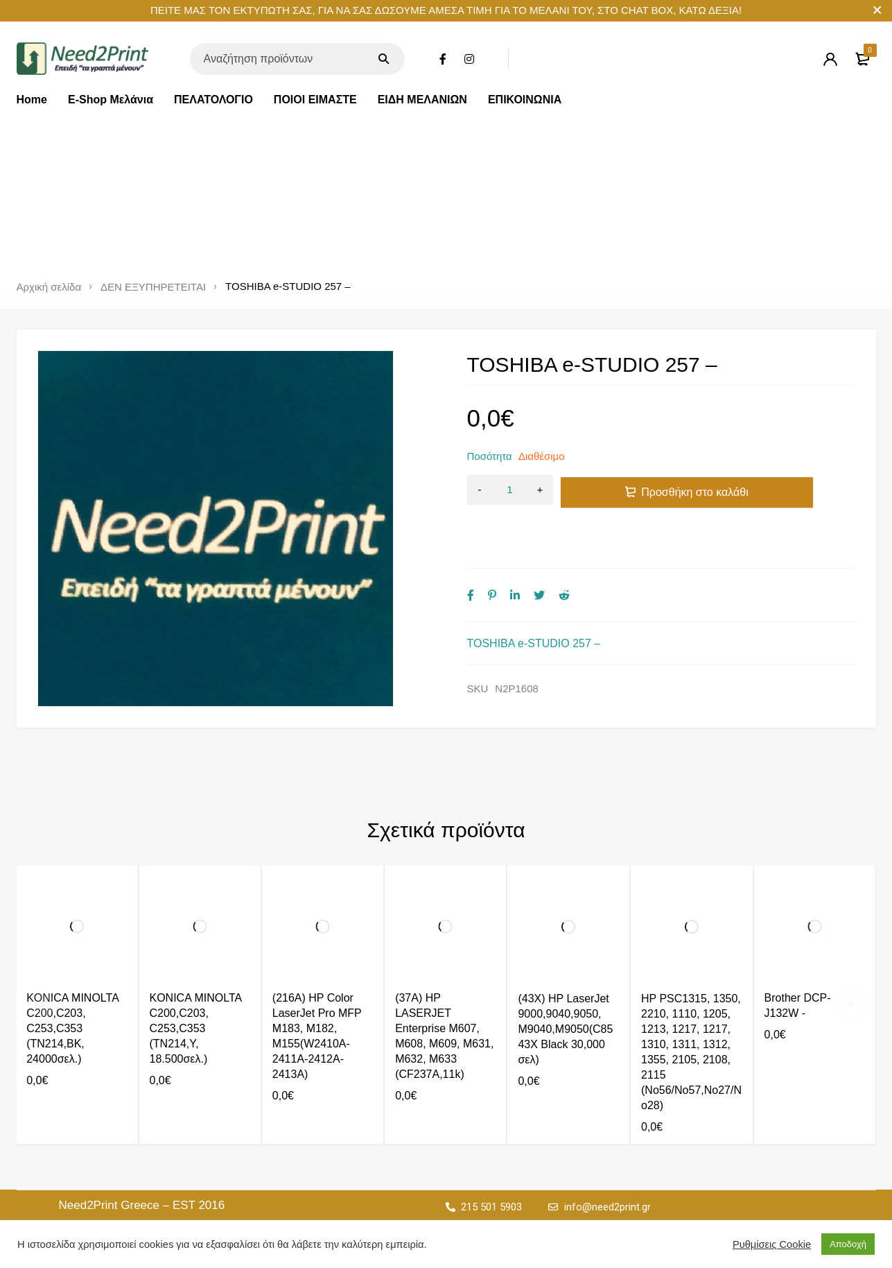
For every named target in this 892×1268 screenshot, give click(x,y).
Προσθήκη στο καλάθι (694, 490)
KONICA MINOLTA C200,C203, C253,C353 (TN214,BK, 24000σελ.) (72, 1028)
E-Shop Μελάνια (110, 99)
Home (32, 99)
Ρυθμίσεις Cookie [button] (772, 1244)
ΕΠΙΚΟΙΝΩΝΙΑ (524, 99)
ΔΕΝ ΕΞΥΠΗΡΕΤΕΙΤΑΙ (153, 287)
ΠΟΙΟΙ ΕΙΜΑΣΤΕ (315, 99)
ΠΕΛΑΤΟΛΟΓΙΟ (213, 99)
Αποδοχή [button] (848, 1244)
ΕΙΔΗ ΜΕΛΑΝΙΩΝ (422, 99)
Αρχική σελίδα (49, 287)
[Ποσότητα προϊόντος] (510, 490)
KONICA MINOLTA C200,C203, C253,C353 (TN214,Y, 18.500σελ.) (196, 1028)
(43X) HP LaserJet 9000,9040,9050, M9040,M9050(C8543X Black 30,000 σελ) (565, 1029)
